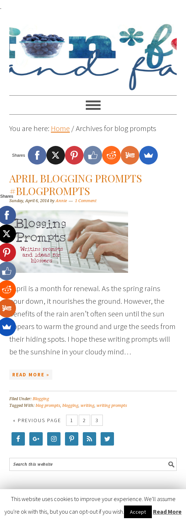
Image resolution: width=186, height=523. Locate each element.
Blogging (41, 398)
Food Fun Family (93, 50)
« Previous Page (37, 420)
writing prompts (112, 405)
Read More (167, 511)
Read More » (30, 374)
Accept (138, 511)
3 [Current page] (97, 420)
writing (87, 405)
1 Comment (86, 200)
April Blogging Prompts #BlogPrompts (75, 184)
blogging (70, 405)
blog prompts (48, 405)
